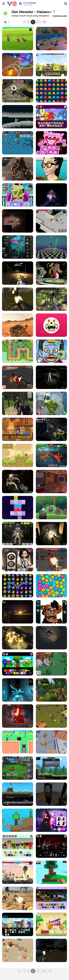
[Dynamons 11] (17, 64)
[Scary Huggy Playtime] (51, 481)
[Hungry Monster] (51, 585)
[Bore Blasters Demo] (51, 429)
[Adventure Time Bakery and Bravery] (51, 507)
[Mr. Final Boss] (17, 716)
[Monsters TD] (17, 90)
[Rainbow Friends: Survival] (51, 742)
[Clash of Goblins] (51, 64)
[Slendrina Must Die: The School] (51, 794)
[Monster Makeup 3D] (51, 169)
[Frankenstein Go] (17, 429)
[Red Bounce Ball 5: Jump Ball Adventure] (17, 455)
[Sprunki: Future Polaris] (17, 924)
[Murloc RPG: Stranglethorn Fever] (51, 690)
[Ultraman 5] (17, 872)
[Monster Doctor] (17, 195)
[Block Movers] (17, 507)
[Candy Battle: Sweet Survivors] (17, 950)
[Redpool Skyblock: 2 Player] (17, 820)
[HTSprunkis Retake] (51, 116)
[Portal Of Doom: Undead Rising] (51, 533)
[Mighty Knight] (17, 38)
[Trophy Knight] (17, 611)
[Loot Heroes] (51, 221)
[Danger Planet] (51, 637)
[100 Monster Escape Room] (51, 38)
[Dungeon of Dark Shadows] (17, 690)
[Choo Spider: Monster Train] (17, 273)
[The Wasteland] (17, 898)
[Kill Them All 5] (17, 169)
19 (44, 22)
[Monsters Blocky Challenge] (51, 90)
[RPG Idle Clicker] (17, 768)
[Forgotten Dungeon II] (51, 716)
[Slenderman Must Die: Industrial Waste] (17, 299)
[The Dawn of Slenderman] (17, 403)
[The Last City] (51, 950)
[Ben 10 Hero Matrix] (51, 273)
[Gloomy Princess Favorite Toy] (17, 559)
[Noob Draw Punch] (17, 742)
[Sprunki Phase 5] (51, 846)
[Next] (50, 971)
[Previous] (19, 971)
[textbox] (7, 22)
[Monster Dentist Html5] (51, 351)
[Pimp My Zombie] (17, 533)
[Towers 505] (17, 351)
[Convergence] (17, 116)
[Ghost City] (17, 377)
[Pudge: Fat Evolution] (17, 247)
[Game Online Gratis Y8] (12, 4)
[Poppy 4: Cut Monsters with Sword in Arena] (51, 247)
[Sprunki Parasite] (17, 846)
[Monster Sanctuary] (51, 768)
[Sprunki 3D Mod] (17, 664)
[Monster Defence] (51, 299)
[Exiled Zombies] (17, 637)
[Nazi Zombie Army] (51, 559)
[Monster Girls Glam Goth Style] (51, 820)
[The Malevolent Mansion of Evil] (51, 195)
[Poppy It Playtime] (51, 142)
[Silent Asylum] (51, 377)
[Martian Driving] (17, 325)
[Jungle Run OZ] (51, 403)
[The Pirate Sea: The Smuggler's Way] (17, 142)
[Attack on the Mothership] (17, 481)
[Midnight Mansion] (17, 221)
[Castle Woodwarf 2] (17, 794)
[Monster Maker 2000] (51, 325)
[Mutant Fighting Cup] (51, 455)
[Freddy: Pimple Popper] (51, 611)
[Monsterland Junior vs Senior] (51, 924)
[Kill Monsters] (51, 664)
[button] (59, 15)
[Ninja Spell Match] (17, 585)
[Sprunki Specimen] (51, 898)
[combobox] (7, 22)
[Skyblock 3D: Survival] (51, 872)
